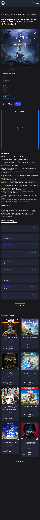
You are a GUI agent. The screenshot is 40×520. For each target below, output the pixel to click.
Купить (18, 104)
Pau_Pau (4, 89)
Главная (3, 11)
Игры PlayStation (19, 11)
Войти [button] (20, 129)
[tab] (9, 221)
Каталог (10, 11)
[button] (37, 3)
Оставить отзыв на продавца (9, 98)
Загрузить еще (20, 305)
